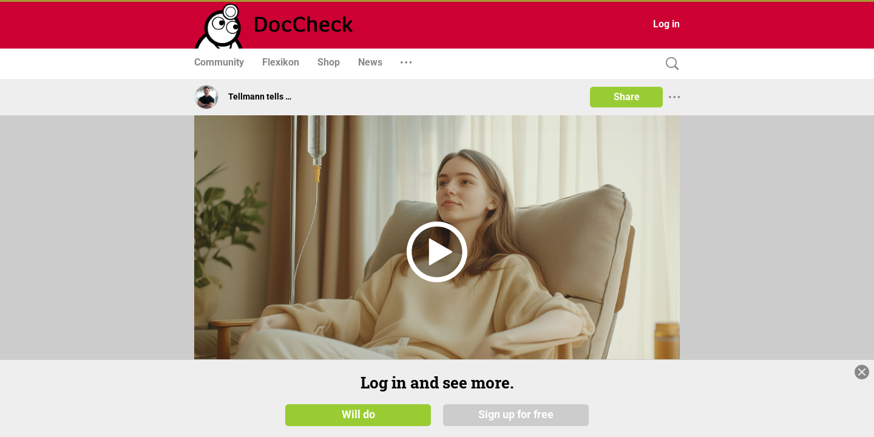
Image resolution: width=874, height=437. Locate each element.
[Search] (669, 64)
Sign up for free (516, 414)
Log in (666, 24)
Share (627, 97)
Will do (358, 414)
